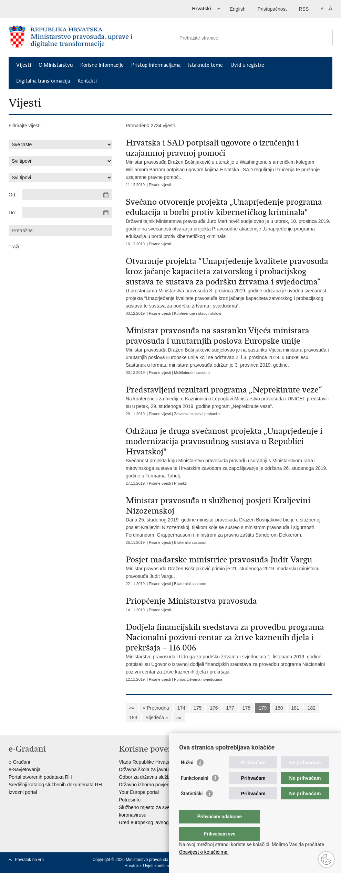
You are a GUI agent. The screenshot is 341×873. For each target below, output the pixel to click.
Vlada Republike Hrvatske (146, 762)
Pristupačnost (272, 9)
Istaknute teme (205, 65)
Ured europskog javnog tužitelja (152, 822)
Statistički (192, 807)
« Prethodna (156, 708)
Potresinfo (130, 799)
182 (312, 708)
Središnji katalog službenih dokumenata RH (55, 784)
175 (198, 708)
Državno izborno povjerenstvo (151, 784)
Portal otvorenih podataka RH (40, 777)
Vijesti (23, 65)
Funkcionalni (194, 792)
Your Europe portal (139, 792)
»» (179, 717)
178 (246, 708)
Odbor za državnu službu (146, 777)
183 (133, 717)
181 (295, 708)
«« (132, 708)
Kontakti (87, 81)
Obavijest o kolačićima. (204, 852)
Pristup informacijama (155, 65)
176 (214, 708)
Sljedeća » (156, 717)
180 (279, 708)
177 (230, 708)
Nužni (187, 776)
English (238, 9)
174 (181, 708)
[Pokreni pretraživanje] (324, 37)
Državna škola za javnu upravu (152, 769)
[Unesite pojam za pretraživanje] (246, 37)
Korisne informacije (102, 65)
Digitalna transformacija (43, 81)
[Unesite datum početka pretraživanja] (67, 194)
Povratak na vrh (29, 859)
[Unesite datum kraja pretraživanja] (67, 212)
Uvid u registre (247, 65)
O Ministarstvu (56, 65)
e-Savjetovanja (25, 769)
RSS (304, 9)
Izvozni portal (23, 792)
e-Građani (19, 762)
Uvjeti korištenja (157, 865)
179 (263, 708)
